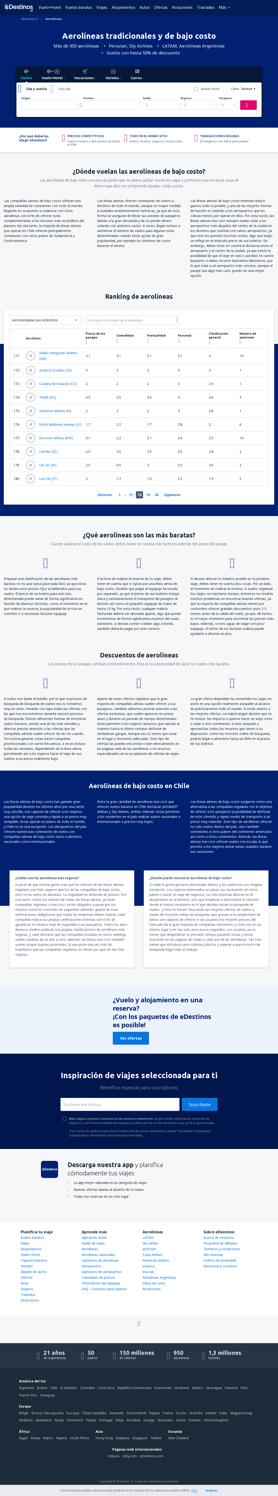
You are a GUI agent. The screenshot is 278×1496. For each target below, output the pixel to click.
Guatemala (162, 1387)
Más (222, 7)
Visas (25, 1283)
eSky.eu (113, 1456)
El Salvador (68, 1387)
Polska (91, 1420)
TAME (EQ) (41, 397)
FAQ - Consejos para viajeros (104, 1289)
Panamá (231, 1387)
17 (131, 494)
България (72, 1413)
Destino (88, 98)
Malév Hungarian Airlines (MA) (51, 356)
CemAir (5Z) (42, 451)
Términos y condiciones (222, 1249)
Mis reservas (213, 1254)
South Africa (79, 1438)
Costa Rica (106, 1387)
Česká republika (94, 1413)
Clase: (235, 89)
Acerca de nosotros (219, 1237)
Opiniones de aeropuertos (102, 1271)
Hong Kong (104, 1438)
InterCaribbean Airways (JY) (53, 424)
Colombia (87, 1387)
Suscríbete (200, 1104)
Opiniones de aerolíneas (100, 1260)
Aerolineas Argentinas (159, 1277)
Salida (147, 98)
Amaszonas (152, 1289)
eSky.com (129, 1456)
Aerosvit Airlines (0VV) (49, 438)
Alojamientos (123, 7)
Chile (53, 1387)
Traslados (205, 7)
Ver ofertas (131, 1038)
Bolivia (42, 1387)
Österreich (75, 1420)
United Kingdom (216, 1420)
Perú (244, 1387)
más (194, 1490)
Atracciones (182, 7)
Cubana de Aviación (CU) (51, 384)
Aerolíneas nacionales (98, 1254)
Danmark (116, 1413)
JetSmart (149, 1249)
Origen (25, 98)
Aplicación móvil (94, 1237)
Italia (223, 1413)
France (168, 1413)
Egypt (23, 1438)
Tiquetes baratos (34, 1260)
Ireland (211, 1413)
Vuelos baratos (78, 7)
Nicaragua (214, 1387)
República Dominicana (134, 1387)
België (24, 1413)
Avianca (148, 1266)
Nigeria (61, 1438)
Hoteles (27, 1266)
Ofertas (161, 7)
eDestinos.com (151, 1456)
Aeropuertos (91, 1266)
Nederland (43, 1420)
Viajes (101, 7)
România (133, 1420)
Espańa (154, 1413)
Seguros (27, 1289)
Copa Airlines (153, 1254)
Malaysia (122, 1438)
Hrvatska (196, 1413)
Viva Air (148, 1271)
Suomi (181, 1420)
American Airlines (156, 1260)
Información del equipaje (101, 1283)
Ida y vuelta (36, 89)
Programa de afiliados (221, 1243)
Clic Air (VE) (41, 465)
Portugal (105, 1420)
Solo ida (64, 89)
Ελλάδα (181, 1413)
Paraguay (47, 1395)
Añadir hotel (210, 89)
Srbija (119, 1420)
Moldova (26, 1420)
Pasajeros (225, 98)
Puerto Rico (28, 1395)
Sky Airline (150, 1243)
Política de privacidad (220, 1260)
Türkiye (155, 1438)
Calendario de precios (98, 1277)
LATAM (148, 1237)
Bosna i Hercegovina (47, 1413)
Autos (144, 7)
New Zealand (178, 1438)
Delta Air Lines (154, 1283)
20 (157, 494)
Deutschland (136, 1413)
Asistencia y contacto (220, 1266)
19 (148, 494)
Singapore (140, 1438)
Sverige (148, 1420)
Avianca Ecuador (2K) (49, 370)
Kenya (35, 1438)
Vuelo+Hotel (50, 7)
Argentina (26, 1387)
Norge (59, 1420)
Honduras (181, 1387)
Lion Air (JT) (41, 478)
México (197, 1387)
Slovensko (165, 1420)
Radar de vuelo (93, 1243)
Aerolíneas (90, 1249)
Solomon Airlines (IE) (48, 411)
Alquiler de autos (34, 1271)
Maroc (48, 1438)
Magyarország (241, 1413)
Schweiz (195, 1420)
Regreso (186, 98)
